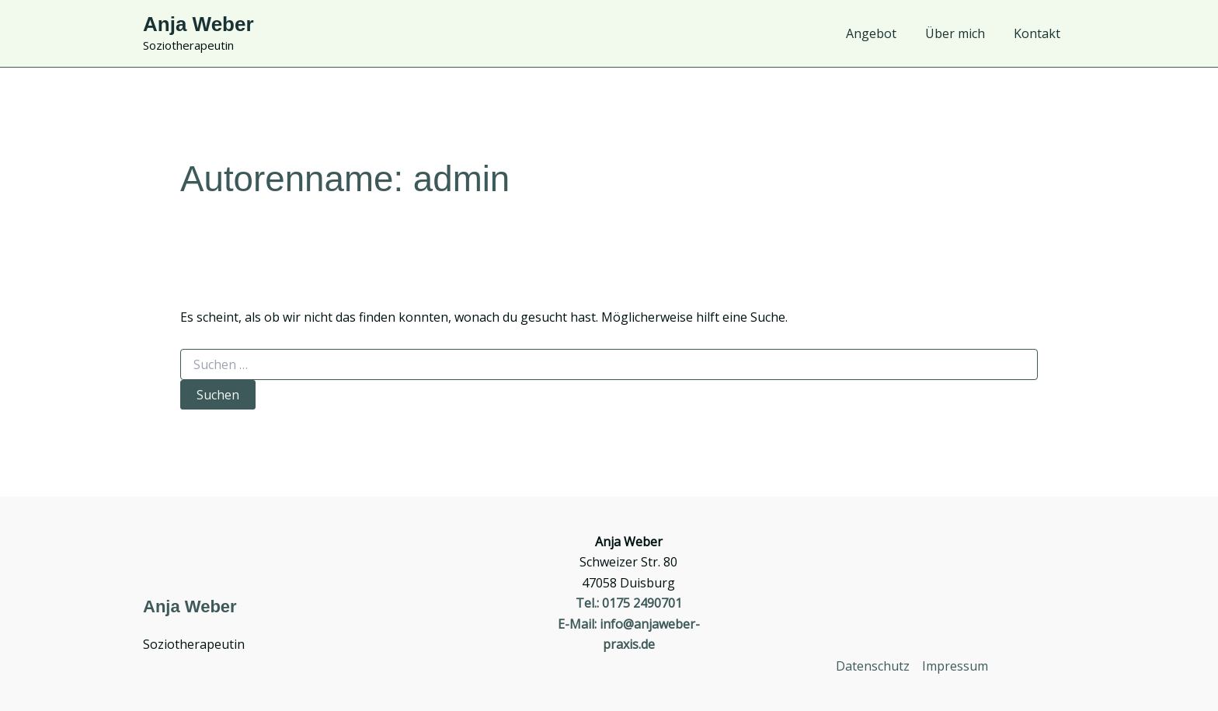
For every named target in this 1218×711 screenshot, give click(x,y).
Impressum (955, 665)
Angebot (881, 33)
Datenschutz (873, 665)
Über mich (961, 33)
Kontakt (1039, 33)
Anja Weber (198, 24)
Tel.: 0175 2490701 (629, 603)
